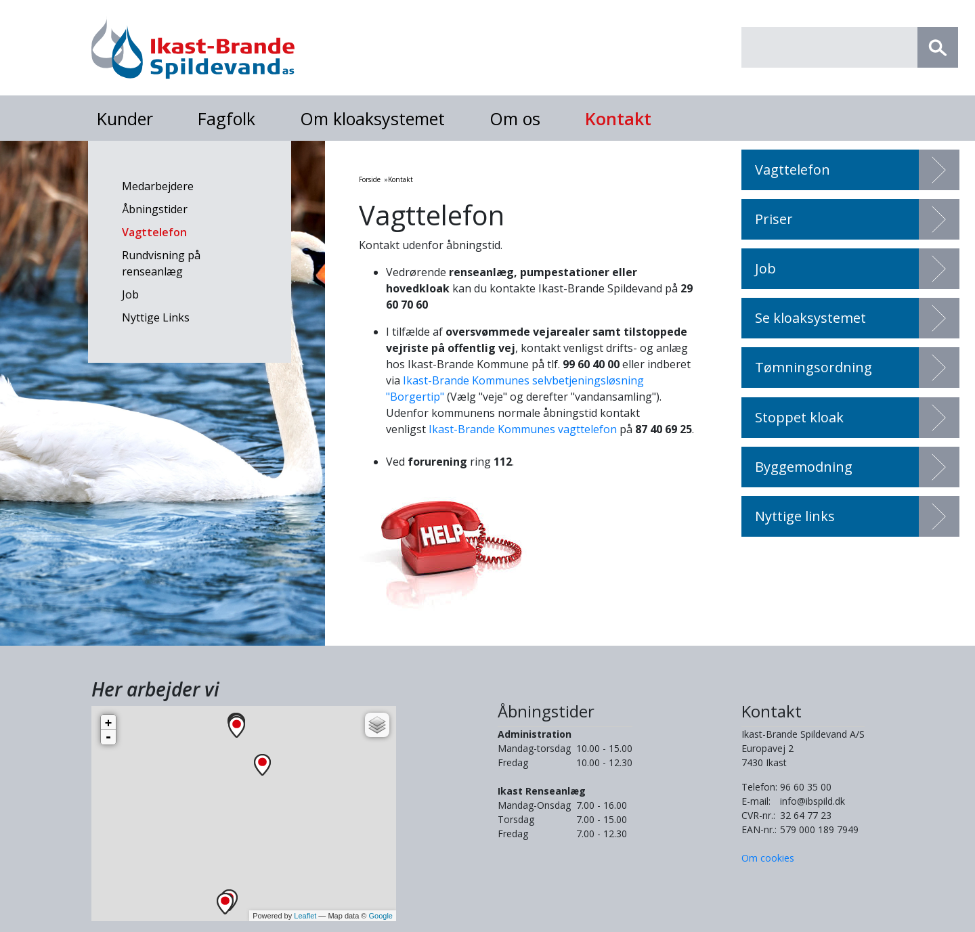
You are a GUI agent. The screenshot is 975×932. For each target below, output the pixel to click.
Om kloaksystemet (372, 118)
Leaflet (305, 916)
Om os (515, 118)
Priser (774, 219)
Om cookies (767, 857)
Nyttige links (795, 516)
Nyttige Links (156, 317)
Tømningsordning (813, 367)
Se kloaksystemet (810, 318)
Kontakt (618, 118)
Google (381, 916)
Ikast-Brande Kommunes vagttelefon (523, 429)
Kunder (125, 118)
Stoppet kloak (799, 417)
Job (130, 294)
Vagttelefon (154, 232)
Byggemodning (803, 467)
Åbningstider (155, 209)
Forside (370, 179)
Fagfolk (226, 118)
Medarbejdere (158, 186)
